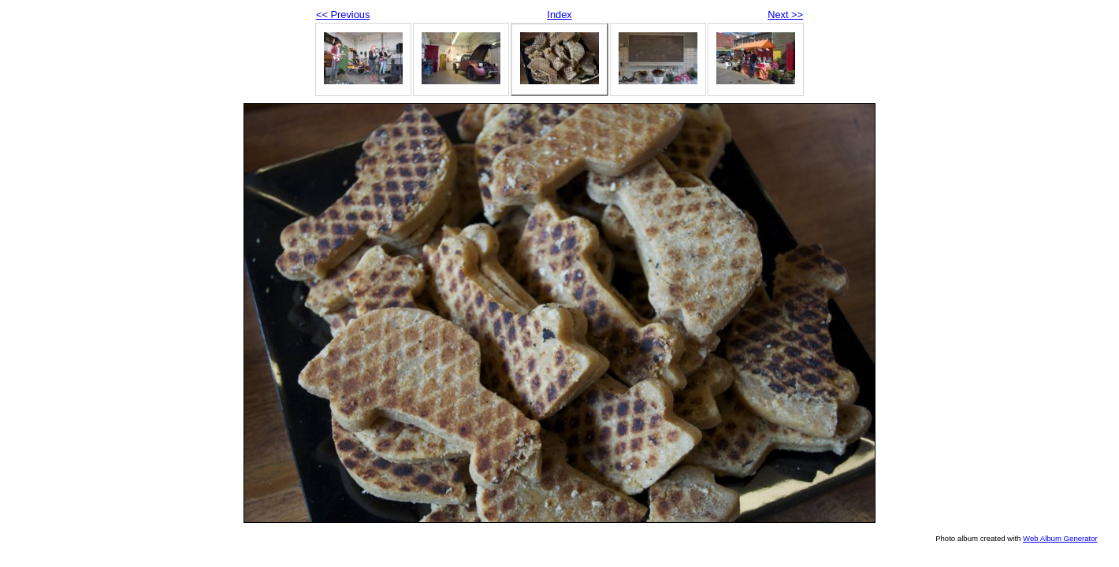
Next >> (785, 14)
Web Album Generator (1060, 538)
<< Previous (343, 14)
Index (559, 14)
